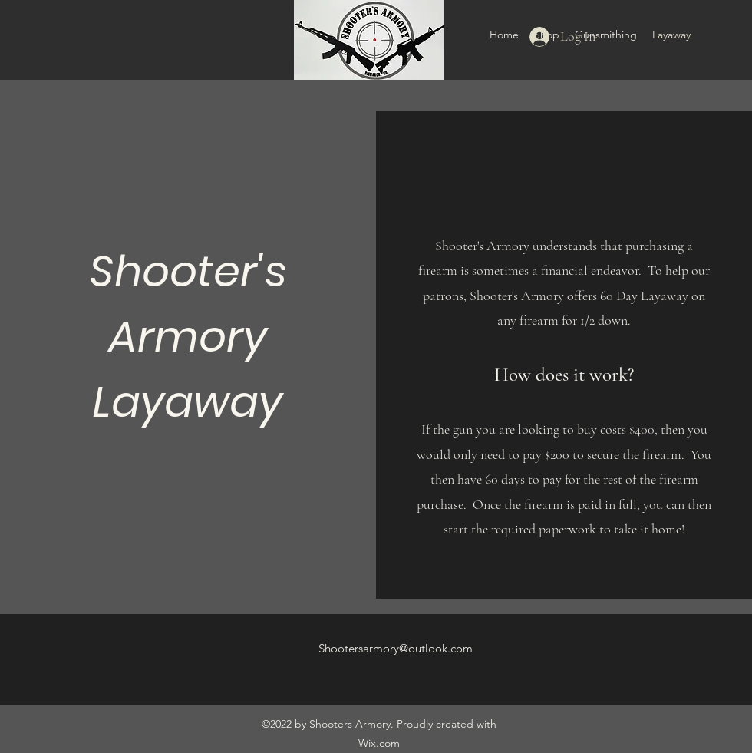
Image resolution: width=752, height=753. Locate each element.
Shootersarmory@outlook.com (395, 648)
